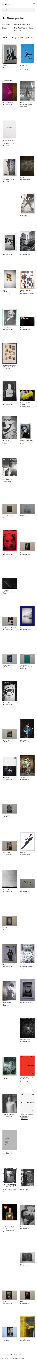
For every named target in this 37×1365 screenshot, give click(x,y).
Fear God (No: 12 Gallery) (26, 1002)
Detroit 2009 (23, 852)
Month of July (6, 440)
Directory (5, 478)
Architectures (23, 965)
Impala (22, 328)
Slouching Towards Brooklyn (9, 1189)
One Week (22, 553)
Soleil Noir (22, 628)
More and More (6, 740)
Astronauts (22, 890)
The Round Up (24, 665)
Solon (4, 290)
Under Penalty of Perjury (8, 1114)
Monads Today (6, 965)
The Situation (6, 777)
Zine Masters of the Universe (9, 365)
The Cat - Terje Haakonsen (26, 1114)
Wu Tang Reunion (24, 1339)
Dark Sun (22, 515)
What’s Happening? (25, 1039)
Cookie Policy (20, 1358)
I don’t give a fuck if (7, 1152)
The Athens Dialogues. (8, 102)
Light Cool (22, 178)
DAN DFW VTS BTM (8, 515)
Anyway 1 (5, 403)
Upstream (5, 65)
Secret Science (6, 1339)
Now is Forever (23, 740)
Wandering (5, 253)
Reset (21, 1264)
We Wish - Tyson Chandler (26, 440)
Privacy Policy (13, 1358)
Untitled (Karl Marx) (7, 328)
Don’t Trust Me (6, 852)
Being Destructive (24, 215)
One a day (22, 1227)
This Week (22, 777)
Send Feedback (13, 1355)
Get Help (20, 1355)
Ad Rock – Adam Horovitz (26, 1077)
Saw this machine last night (9, 628)
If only (4, 1077)
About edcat (5, 1355)
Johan (4, 553)
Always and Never (7, 890)
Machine (22, 102)
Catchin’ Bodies (6, 815)
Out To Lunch (6, 590)
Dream (4, 1301)
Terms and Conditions (7, 1360)
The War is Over (6, 703)
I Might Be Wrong (24, 1189)
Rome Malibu (6, 178)
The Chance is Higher (8, 1002)
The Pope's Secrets (25, 253)
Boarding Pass (23, 65)
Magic (21, 1301)
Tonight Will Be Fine (7, 665)
